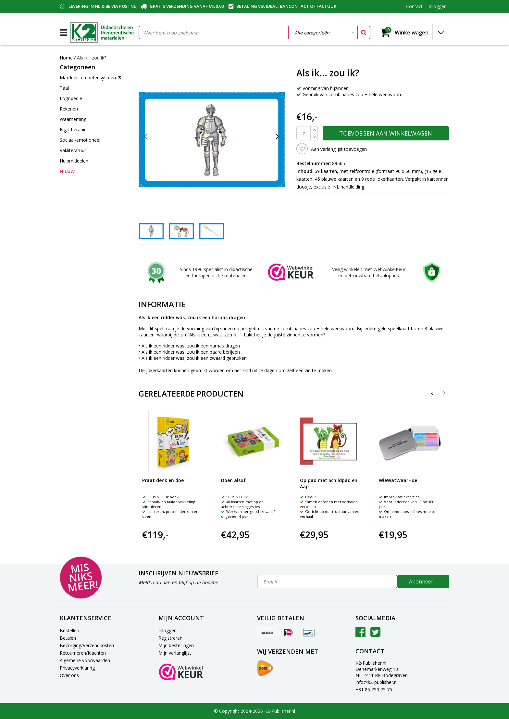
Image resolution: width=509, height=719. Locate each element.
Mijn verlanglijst (174, 653)
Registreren (170, 638)
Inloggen (167, 630)
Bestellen (69, 630)
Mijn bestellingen (176, 645)
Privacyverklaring (77, 668)
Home (66, 58)
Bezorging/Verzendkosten (87, 645)
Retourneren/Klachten (83, 653)
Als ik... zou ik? (91, 58)
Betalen (68, 638)
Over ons (69, 675)
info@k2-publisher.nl (376, 682)
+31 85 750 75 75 (373, 689)
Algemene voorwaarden (85, 660)
